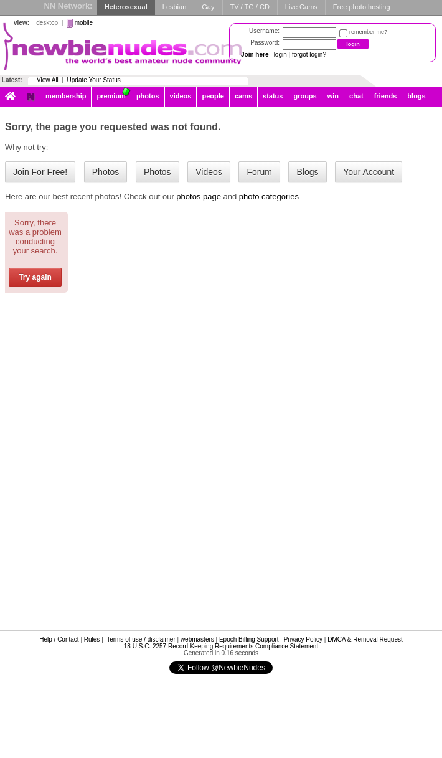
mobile (84, 22)
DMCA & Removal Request (365, 639)
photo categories (269, 196)
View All (48, 80)
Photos (106, 172)
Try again (35, 277)
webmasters (197, 639)
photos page (198, 196)
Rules (92, 639)
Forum (259, 172)
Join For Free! (40, 172)
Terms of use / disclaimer (141, 639)
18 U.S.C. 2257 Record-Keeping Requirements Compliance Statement (221, 646)
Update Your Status (94, 80)
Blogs (307, 172)
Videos (208, 172)
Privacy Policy (303, 639)
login (280, 54)
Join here (254, 54)
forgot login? (309, 54)
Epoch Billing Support (249, 639)
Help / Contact (58, 639)
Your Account (368, 172)
